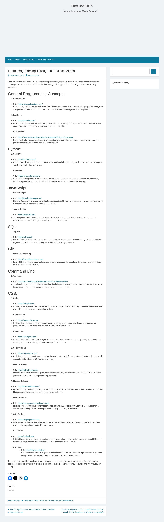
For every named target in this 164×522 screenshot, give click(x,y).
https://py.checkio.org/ (27, 159)
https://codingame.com (27, 337)
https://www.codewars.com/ (29, 176)
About (17, 60)
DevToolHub (82, 6)
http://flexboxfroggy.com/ (28, 370)
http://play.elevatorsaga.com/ (29, 198)
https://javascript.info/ (26, 215)
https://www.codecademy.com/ (30, 104)
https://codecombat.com (27, 353)
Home (9, 60)
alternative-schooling (31, 500)
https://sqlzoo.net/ (25, 237)
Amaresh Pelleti (33, 75)
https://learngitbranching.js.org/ (30, 259)
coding (41, 500)
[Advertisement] (82, 34)
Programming (15, 500)
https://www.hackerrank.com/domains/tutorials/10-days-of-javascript (45, 137)
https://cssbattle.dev (26, 436)
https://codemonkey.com (28, 320)
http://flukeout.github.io (35, 450)
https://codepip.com (26, 304)
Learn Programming (51, 500)
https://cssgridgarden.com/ (28, 420)
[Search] (153, 71)
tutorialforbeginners (66, 500)
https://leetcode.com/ (26, 121)
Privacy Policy (28, 60)
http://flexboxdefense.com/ (28, 386)
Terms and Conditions (46, 60)
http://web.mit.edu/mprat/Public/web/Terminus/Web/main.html (43, 281)
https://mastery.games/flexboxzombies (33, 403)
